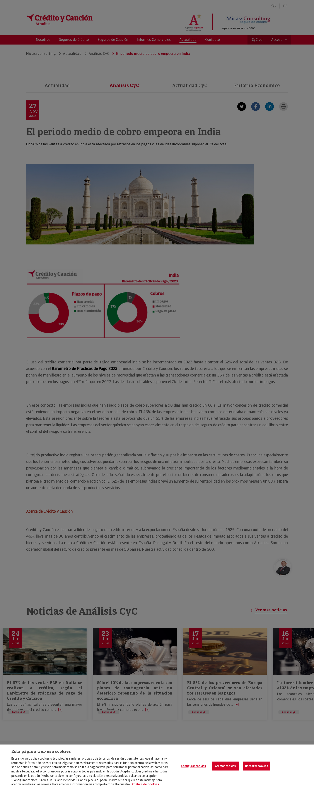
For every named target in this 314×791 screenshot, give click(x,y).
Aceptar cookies (225, 766)
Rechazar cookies (256, 766)
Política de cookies (145, 784)
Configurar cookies (193, 766)
